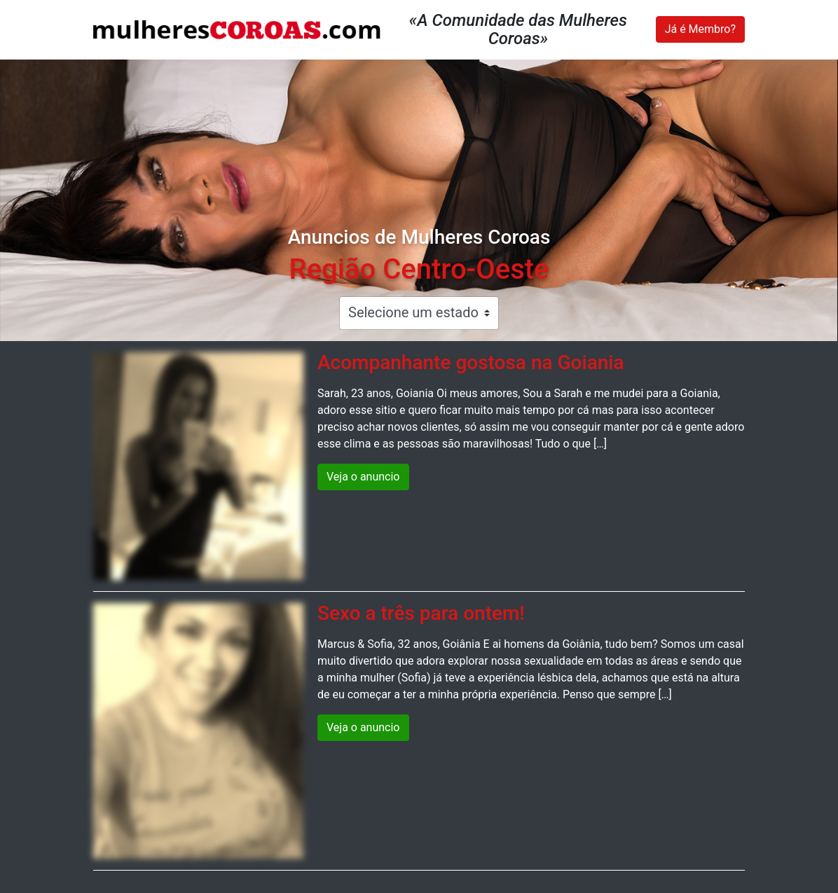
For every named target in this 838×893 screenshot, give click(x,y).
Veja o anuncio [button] (363, 476)
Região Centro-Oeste (419, 269)
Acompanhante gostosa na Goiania (470, 362)
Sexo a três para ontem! (421, 613)
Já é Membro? (700, 29)
